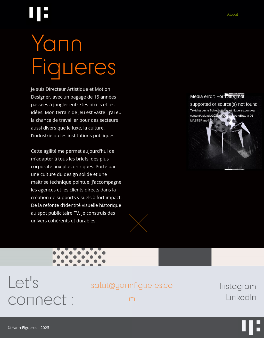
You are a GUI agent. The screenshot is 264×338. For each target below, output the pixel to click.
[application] (225, 131)
